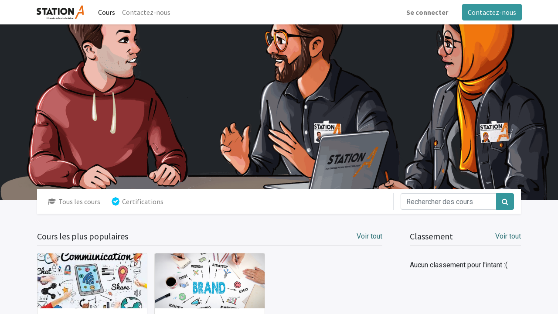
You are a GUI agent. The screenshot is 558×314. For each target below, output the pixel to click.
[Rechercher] (505, 201)
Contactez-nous (491, 12)
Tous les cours (74, 201)
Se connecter (426, 12)
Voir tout (508, 236)
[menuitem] (107, 12)
